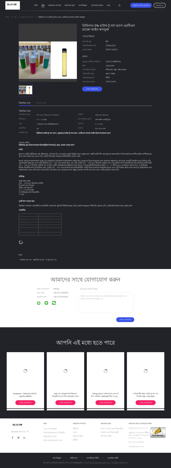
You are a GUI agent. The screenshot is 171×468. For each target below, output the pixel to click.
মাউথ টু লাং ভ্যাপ (50, 436)
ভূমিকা (75, 439)
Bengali (159, 5)
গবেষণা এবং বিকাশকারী (110, 432)
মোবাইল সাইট (113, 458)
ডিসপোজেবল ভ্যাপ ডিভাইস (54, 432)
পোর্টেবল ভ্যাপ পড (25, 260)
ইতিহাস (76, 428)
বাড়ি (36, 5)
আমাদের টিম (78, 436)
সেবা (75, 432)
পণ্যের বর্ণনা (41, 102)
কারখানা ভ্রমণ (70, 5)
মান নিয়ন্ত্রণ (83, 5)
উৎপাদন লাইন (106, 436)
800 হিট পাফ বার (38, 260)
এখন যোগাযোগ (92, 89)
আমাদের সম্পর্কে (54, 5)
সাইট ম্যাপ (74, 458)
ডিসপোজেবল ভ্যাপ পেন (53, 440)
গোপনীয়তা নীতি (92, 458)
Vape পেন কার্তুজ (50, 428)
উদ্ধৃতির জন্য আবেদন (141, 5)
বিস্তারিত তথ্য (24, 102)
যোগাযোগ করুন (97, 5)
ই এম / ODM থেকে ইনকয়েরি (112, 428)
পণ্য (42, 5)
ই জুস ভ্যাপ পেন (51, 260)
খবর (108, 5)
